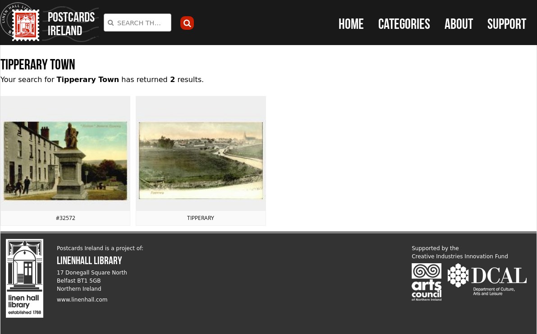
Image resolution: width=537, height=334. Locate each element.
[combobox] (137, 23)
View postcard (65, 160)
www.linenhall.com (82, 300)
